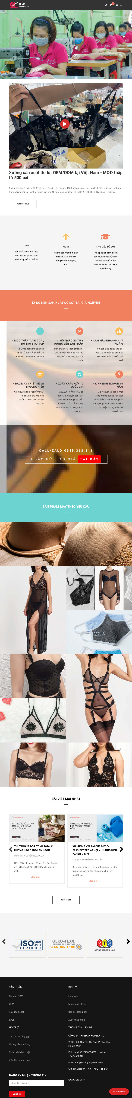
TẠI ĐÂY (89, 459)
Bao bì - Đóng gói (77, 1012)
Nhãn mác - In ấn (77, 1004)
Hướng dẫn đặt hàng (19, 1044)
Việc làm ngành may (19, 1060)
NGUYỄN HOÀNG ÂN (34, 855)
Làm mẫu (73, 996)
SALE (12, 1019)
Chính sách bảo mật (19, 1052)
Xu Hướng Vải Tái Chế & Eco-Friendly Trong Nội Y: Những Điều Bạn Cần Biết (94, 850)
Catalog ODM (16, 996)
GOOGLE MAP (76, 1079)
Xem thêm (37, 877)
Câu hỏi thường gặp (19, 1036)
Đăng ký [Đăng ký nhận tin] (17, 1093)
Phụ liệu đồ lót (16, 1012)
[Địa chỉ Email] (36, 1083)
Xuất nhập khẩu (76, 1019)
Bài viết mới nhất (66, 799)
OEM (11, 1004)
